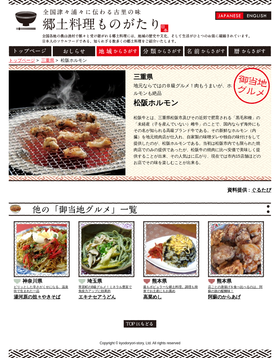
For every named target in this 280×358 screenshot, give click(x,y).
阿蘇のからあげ (224, 296)
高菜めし (152, 296)
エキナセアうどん (97, 296)
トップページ (22, 60)
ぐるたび (261, 190)
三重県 (47, 60)
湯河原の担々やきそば (37, 296)
